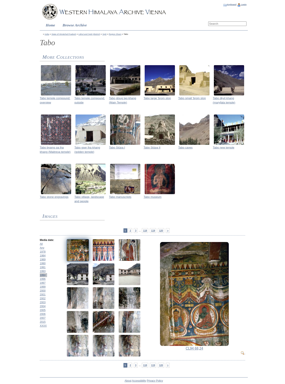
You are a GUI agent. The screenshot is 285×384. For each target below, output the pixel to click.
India (47, 34)
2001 (43, 294)
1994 (43, 275)
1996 (43, 279)
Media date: (47, 240)
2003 (43, 302)
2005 (43, 310)
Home (50, 25)
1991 (43, 267)
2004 (43, 306)
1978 (43, 251)
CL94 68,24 (194, 348)
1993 (43, 271)
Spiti (104, 34)
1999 (43, 286)
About (128, 380)
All (41, 243)
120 (161, 230)
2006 (43, 314)
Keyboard (231, 4)
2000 (43, 290)
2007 (43, 317)
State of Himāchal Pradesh (63, 34)
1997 (43, 282)
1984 (43, 255)
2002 (43, 298)
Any (42, 247)
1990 (43, 263)
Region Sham (115, 34)
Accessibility (139, 380)
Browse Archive (74, 25)
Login (244, 4)
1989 (43, 259)
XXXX (43, 325)
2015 (43, 321)
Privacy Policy (155, 380)
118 (145, 230)
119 (153, 230)
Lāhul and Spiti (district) (89, 34)
